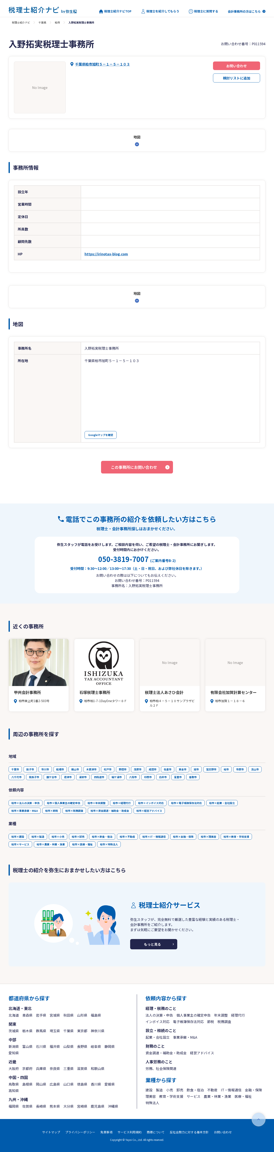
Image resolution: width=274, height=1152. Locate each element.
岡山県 (41, 1084)
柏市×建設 (17, 836)
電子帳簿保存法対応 (188, 1021)
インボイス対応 (158, 1021)
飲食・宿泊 (195, 1089)
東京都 (82, 1030)
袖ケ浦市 (117, 777)
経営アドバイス (202, 1052)
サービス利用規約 (129, 1132)
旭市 (196, 769)
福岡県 (14, 1106)
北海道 (14, 1015)
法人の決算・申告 (159, 1015)
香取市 (193, 777)
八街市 (133, 777)
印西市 (148, 777)
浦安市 (83, 777)
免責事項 (106, 1132)
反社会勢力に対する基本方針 (189, 1132)
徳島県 (82, 1084)
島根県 (27, 1084)
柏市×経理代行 (122, 803)
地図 (137, 136)
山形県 (82, 1015)
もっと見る (152, 944)
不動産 (212, 1089)
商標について (156, 1132)
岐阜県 (96, 1046)
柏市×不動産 (127, 836)
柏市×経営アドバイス (149, 810)
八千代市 (16, 777)
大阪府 (14, 1068)
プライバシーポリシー (80, 1132)
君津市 (68, 777)
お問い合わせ (236, 65)
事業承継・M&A (185, 1037)
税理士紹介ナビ (21, 22)
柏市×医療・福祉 (82, 844)
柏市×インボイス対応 (151, 803)
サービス (193, 1096)
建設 (149, 1089)
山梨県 (68, 1046)
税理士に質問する (203, 11)
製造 (159, 1089)
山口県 (68, 1084)
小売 (169, 1089)
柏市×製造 (37, 836)
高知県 (14, 1090)
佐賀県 (27, 1106)
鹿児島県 (97, 1106)
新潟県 (14, 1046)
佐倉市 (167, 769)
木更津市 (91, 769)
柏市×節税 (51, 810)
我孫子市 (34, 777)
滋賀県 (82, 1068)
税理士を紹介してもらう (160, 11)
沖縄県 (113, 1106)
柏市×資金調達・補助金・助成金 (110, 810)
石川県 (41, 1046)
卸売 (179, 1089)
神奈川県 (97, 1030)
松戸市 (108, 769)
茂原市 (137, 769)
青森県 (27, 1015)
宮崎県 (82, 1106)
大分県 (68, 1106)
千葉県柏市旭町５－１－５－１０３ (102, 64)
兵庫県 (41, 1068)
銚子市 (30, 769)
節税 (210, 1021)
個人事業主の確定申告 (193, 1015)
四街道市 (99, 777)
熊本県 (55, 1106)
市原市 (240, 769)
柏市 (57, 22)
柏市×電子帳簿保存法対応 (186, 803)
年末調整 (221, 1015)
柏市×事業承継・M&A (24, 810)
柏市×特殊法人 (109, 844)
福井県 (55, 1046)
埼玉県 (55, 1030)
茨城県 (14, 1030)
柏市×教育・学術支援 (236, 836)
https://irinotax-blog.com (106, 253)
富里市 (178, 777)
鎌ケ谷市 (51, 777)
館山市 (75, 769)
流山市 (255, 769)
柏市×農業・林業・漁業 (51, 844)
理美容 (151, 1096)
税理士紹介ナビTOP (115, 11)
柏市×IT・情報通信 (154, 836)
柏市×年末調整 (97, 803)
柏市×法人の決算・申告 (25, 803)
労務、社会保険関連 (161, 1068)
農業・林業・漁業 (217, 1096)
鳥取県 (14, 1084)
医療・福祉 (243, 1096)
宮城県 (55, 1015)
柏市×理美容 (208, 836)
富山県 (27, 1046)
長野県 (82, 1046)
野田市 (123, 769)
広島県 (55, 1084)
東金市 (182, 769)
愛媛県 (109, 1084)
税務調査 (224, 1021)
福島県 (96, 1015)
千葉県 (42, 22)
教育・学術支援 (171, 1096)
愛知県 (14, 1052)
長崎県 (41, 1106)
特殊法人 (152, 1102)
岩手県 (41, 1015)
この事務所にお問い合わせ (134, 467)
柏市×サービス (20, 844)
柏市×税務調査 (74, 810)
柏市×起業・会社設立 (222, 803)
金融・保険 (253, 1089)
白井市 (163, 777)
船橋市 (60, 769)
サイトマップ (51, 1132)
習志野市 (211, 769)
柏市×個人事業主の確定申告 (63, 803)
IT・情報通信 (231, 1089)
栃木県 (27, 1030)
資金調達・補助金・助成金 (166, 1052)
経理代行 (238, 1015)
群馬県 (41, 1030)
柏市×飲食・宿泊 (102, 836)
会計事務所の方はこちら (244, 11)
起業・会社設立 (158, 1037)
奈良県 (55, 1068)
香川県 (96, 1084)
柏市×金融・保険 (183, 836)
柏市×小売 (58, 836)
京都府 (27, 1068)
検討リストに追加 (236, 78)
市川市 (45, 769)
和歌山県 (97, 1068)
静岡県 (109, 1046)
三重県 (68, 1068)
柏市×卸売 (78, 836)
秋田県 (68, 1015)
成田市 (152, 769)
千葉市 (15, 769)
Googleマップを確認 (100, 435)
